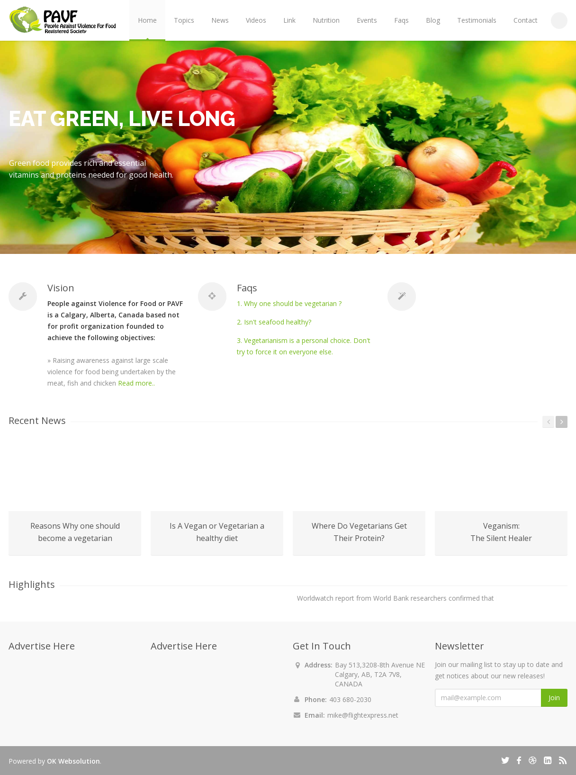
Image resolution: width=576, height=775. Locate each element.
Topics (184, 20)
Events (367, 20)
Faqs (401, 20)
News (220, 20)
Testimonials (476, 20)
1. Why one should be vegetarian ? (289, 303)
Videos (256, 20)
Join (554, 697)
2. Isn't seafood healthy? (274, 321)
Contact (525, 20)
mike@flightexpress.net (362, 715)
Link (289, 20)
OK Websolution (73, 761)
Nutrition (326, 20)
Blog (433, 20)
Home (147, 20)
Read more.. (136, 383)
